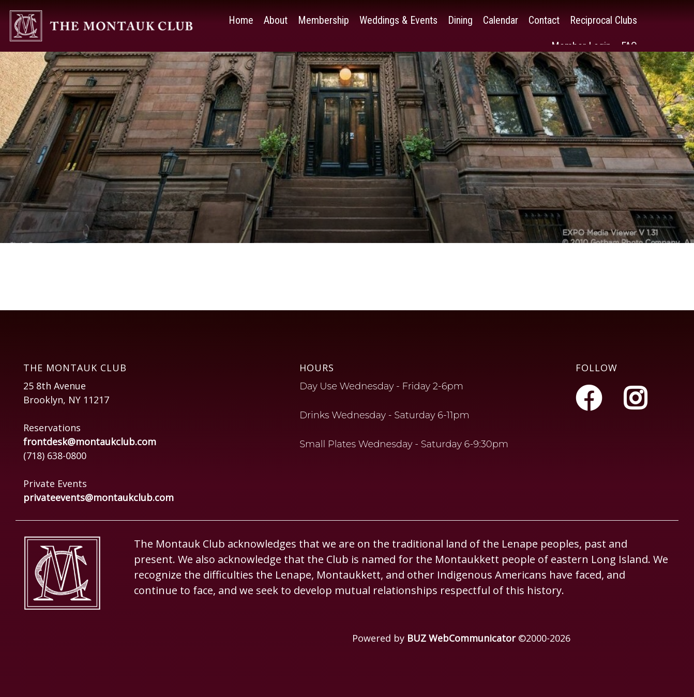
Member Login (581, 44)
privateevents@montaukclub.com (98, 497)
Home (241, 18)
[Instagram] (635, 398)
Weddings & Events (398, 18)
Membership (323, 18)
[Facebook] (592, 398)
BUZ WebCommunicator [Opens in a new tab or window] (461, 638)
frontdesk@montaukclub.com (89, 441)
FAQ (629, 44)
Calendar (500, 18)
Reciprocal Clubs (603, 18)
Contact (544, 18)
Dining (460, 18)
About (276, 18)
